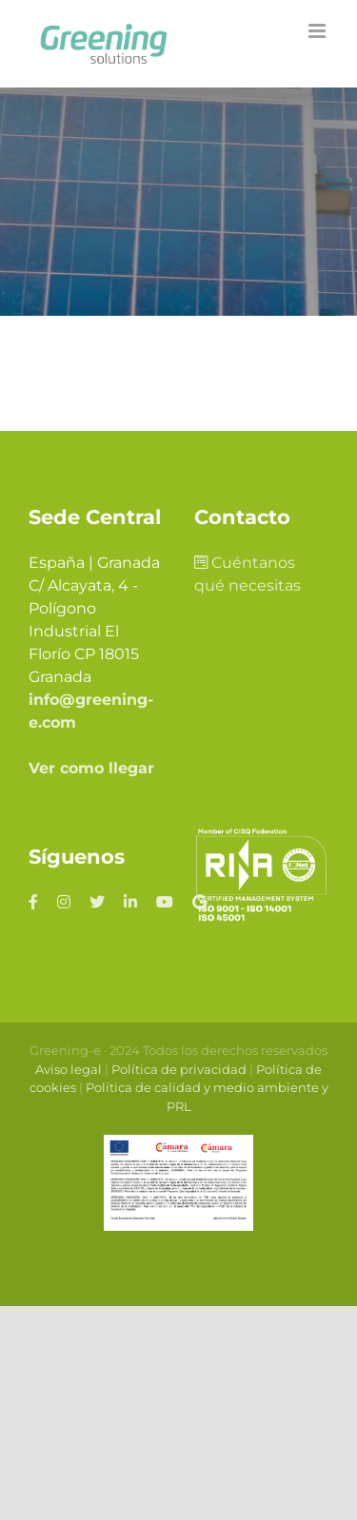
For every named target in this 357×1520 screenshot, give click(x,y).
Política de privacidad (179, 1069)
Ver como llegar (91, 768)
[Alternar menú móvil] (318, 31)
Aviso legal (68, 1069)
